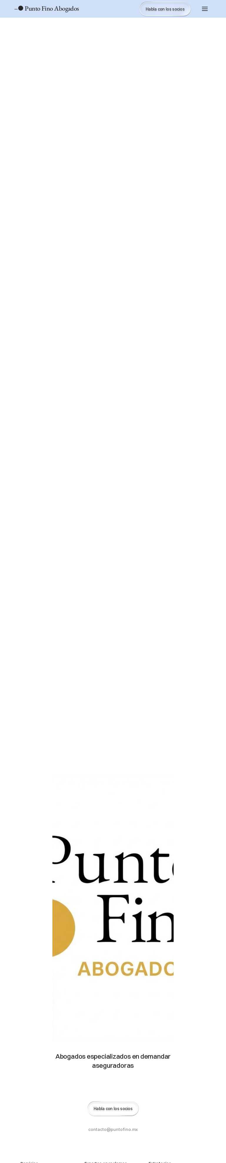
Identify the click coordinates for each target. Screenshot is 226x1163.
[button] (205, 9)
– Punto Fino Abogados (46, 8)
